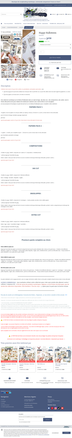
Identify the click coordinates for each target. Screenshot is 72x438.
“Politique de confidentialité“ (43, 434)
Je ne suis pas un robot (25, 422)
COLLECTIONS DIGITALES (12, 27)
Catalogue (3, 401)
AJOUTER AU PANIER (55, 57)
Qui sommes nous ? (5, 405)
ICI (66, 295)
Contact (3, 403)
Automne (21, 27)
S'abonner (48, 419)
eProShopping (26, 426)
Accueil (3, 27)
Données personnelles (28, 407)
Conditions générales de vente (7, 406)
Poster (26, 79)
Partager (10, 79)
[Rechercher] (21, 14)
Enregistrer (18, 79)
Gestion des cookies (28, 405)
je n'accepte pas (55, 432)
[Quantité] (41, 51)
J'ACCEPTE (66, 432)
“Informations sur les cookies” (26, 434)
